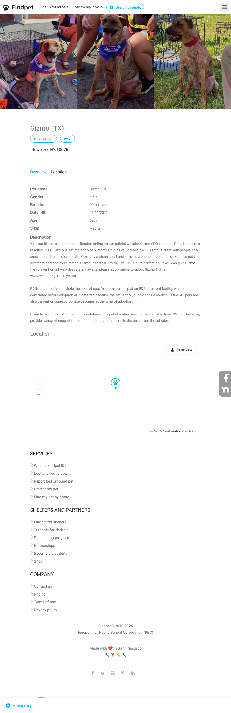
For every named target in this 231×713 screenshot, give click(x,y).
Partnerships (44, 545)
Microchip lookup (89, 7)
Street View (184, 350)
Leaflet (153, 431)
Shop (38, 561)
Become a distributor (51, 553)
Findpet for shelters (50, 522)
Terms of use (45, 602)
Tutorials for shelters (51, 530)
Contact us (43, 586)
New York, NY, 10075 (49, 149)
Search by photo (125, 7)
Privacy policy (45, 610)
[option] (38, 61)
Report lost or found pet (53, 481)
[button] (112, 378)
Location (59, 171)
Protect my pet (46, 489)
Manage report (21, 706)
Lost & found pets (55, 7)
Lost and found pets (51, 473)
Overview (38, 171)
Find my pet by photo (51, 497)
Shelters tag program (51, 537)
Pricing (40, 594)
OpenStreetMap (172, 431)
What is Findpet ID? (50, 465)
